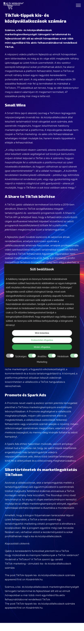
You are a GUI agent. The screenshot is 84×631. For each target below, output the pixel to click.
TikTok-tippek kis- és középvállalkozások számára (45, 575)
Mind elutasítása (42, 333)
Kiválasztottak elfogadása (42, 340)
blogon (29, 515)
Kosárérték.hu (34, 579)
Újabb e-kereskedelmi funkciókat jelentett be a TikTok (37, 551)
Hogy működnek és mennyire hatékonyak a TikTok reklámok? (42, 555)
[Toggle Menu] (78, 5)
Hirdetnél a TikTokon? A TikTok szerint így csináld (34, 559)
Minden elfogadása (42, 347)
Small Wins (13, 113)
